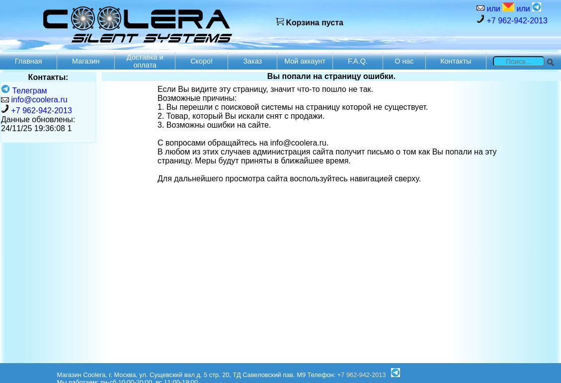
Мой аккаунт (304, 61)
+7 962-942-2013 (512, 19)
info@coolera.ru (39, 99)
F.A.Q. (358, 61)
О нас (404, 61)
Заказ (252, 61)
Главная (28, 61)
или (499, 7)
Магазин (86, 61)
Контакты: (48, 77)
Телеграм (24, 90)
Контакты (455, 61)
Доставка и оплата (145, 61)
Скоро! (201, 61)
